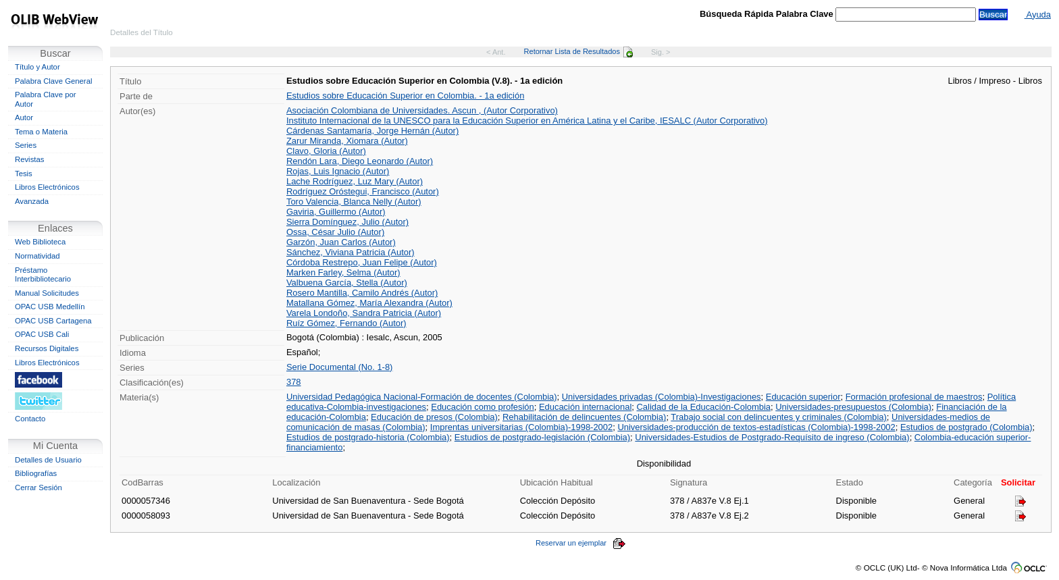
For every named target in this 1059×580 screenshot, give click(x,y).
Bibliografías (36, 473)
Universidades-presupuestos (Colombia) (853, 407)
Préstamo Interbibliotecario (43, 275)
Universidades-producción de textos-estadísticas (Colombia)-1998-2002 (756, 427)
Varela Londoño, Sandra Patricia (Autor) (363, 313)
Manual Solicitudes (47, 293)
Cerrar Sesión (38, 487)
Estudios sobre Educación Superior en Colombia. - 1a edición (405, 95)
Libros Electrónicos (47, 187)
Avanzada (32, 201)
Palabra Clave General (53, 81)
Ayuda (1038, 14)
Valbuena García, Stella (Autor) (346, 283)
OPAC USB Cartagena (53, 321)
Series (25, 145)
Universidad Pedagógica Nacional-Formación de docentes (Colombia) (421, 397)
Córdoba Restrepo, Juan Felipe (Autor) (361, 262)
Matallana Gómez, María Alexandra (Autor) (369, 303)
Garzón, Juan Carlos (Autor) (341, 242)
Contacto (30, 419)
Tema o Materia (41, 132)
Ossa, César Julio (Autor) (335, 232)
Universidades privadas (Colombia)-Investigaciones (661, 397)
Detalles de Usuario (48, 460)
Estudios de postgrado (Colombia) (966, 427)
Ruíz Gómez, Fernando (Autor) (346, 323)
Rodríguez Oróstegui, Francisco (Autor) (362, 191)
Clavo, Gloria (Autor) (326, 151)
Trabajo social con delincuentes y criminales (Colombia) (779, 417)
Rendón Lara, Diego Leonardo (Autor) (359, 161)
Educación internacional (585, 407)
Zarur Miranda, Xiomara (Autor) (347, 141)
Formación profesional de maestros (914, 397)
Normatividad (37, 256)
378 (293, 382)
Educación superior (803, 397)
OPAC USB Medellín (50, 306)
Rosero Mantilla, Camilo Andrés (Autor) (362, 293)
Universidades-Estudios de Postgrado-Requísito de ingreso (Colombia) (772, 437)
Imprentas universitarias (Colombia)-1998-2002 (521, 427)
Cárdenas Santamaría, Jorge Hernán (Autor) (372, 131)
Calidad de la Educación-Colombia (704, 407)
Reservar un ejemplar (581, 543)
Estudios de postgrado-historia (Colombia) (368, 437)
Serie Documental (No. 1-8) (339, 367)
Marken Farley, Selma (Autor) (343, 272)
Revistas (29, 159)
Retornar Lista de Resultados (578, 51)
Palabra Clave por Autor (45, 99)
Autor (24, 117)
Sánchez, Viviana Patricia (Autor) (350, 252)
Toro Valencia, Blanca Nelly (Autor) (353, 201)
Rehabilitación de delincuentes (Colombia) (584, 417)
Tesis (23, 173)
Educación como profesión (482, 407)
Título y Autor (37, 67)
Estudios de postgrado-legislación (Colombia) (542, 437)
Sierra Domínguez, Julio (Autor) (347, 222)
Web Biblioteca (40, 242)
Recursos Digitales (46, 348)
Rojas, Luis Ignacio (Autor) (337, 171)
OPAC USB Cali (42, 334)
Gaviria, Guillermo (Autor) (336, 212)
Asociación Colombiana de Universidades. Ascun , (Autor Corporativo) (422, 110)
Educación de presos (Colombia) (434, 417)
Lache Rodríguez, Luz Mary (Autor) (354, 181)
